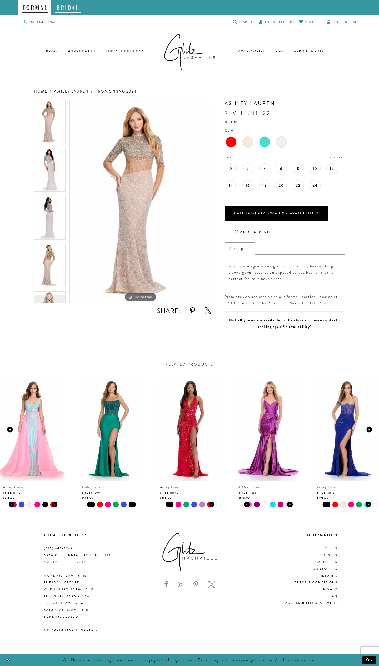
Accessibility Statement (311, 603)
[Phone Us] (39, 22)
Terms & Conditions (316, 582)
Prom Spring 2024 (116, 91)
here (311, 660)
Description (240, 248)
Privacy (329, 589)
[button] (276, 22)
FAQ (334, 596)
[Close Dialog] (8, 660)
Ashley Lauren (71, 91)
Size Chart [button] (334, 157)
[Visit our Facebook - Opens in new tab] (166, 585)
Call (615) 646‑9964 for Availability (276, 213)
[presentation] (33, 430)
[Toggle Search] (243, 22)
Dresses (329, 555)
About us (328, 562)
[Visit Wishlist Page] (309, 22)
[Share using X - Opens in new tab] (208, 311)
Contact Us (325, 569)
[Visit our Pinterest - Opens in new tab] (195, 585)
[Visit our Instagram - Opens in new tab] (180, 585)
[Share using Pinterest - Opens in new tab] (192, 311)
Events (330, 548)
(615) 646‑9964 (58, 548)
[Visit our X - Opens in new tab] (211, 585)
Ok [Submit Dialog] (369, 660)
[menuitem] (34, 7)
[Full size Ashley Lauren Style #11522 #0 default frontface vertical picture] (140, 201)
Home (40, 91)
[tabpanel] (50, 124)
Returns (329, 575)
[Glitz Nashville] (189, 52)
